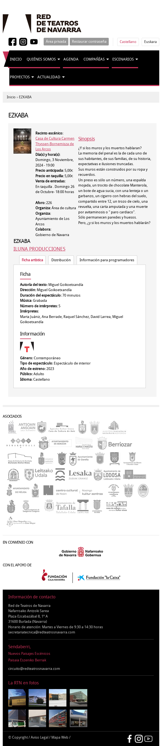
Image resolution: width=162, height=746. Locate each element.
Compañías (94, 59)
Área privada (56, 41)
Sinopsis (86, 139)
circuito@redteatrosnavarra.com (34, 669)
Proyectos (20, 77)
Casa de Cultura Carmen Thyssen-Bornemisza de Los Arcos (54, 143)
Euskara (150, 42)
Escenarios (123, 59)
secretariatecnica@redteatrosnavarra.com (41, 632)
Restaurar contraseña (89, 41)
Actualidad (48, 77)
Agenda (71, 59)
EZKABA (25, 97)
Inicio (16, 59)
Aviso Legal (39, 737)
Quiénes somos (41, 59)
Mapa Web (59, 737)
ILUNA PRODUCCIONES (39, 249)
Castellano (128, 42)
